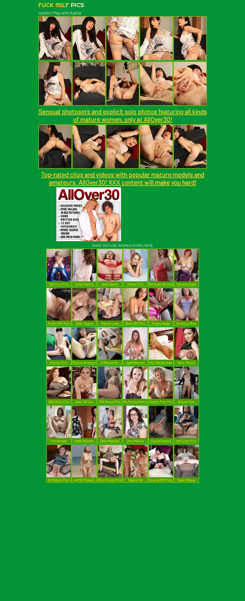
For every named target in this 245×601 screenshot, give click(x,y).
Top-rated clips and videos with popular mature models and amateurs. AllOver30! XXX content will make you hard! (122, 178)
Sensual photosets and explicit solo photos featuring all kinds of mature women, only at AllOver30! (122, 115)
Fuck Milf (61, 5)
